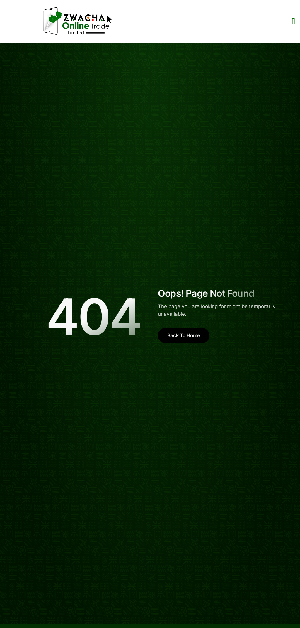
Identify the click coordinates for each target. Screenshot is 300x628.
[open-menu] (293, 21)
